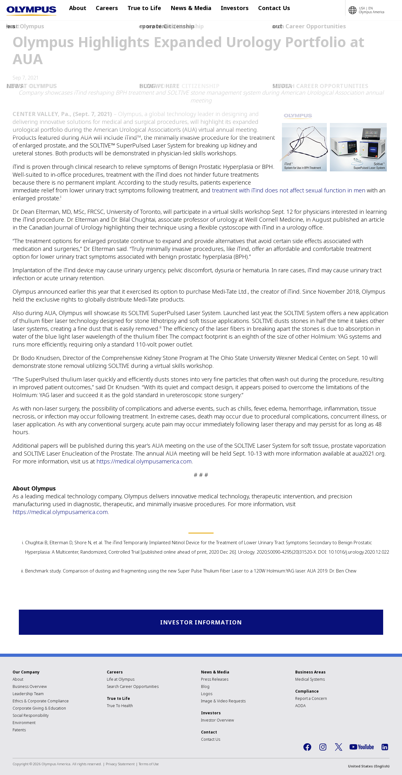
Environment (24, 723)
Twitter (338, 747)
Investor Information (201, 622)
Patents (19, 730)
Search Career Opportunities (133, 687)
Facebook (307, 747)
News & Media (184, 10)
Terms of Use (149, 764)
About (81, 10)
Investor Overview (217, 720)
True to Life (141, 10)
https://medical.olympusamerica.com (144, 461)
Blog (205, 687)
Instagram (323, 747)
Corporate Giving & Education (39, 708)
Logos (206, 694)
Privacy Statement (120, 764)
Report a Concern (311, 699)
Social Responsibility (31, 716)
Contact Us (262, 10)
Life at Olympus (120, 680)
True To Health (120, 706)
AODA (300, 706)
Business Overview (30, 687)
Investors (225, 10)
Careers (107, 10)
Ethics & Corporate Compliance (41, 701)
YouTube (362, 747)
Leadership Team (28, 694)
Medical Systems (310, 680)
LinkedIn (384, 747)
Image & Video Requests (223, 701)
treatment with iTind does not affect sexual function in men (288, 190)
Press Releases (214, 680)
